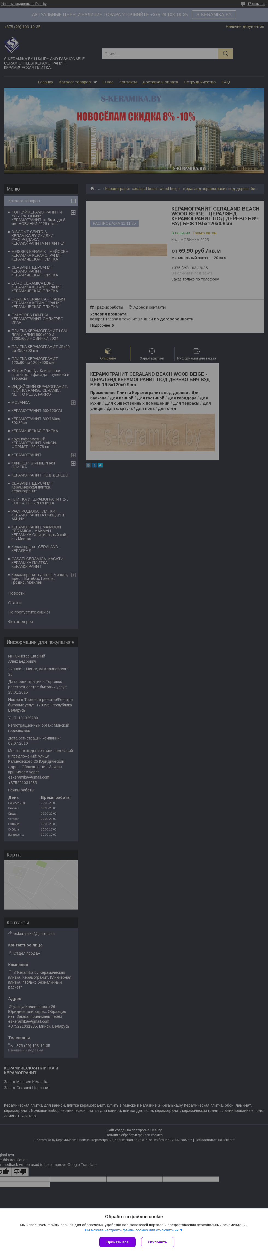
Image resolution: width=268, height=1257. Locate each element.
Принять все (117, 1242)
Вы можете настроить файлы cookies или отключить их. (132, 1230)
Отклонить (157, 1242)
